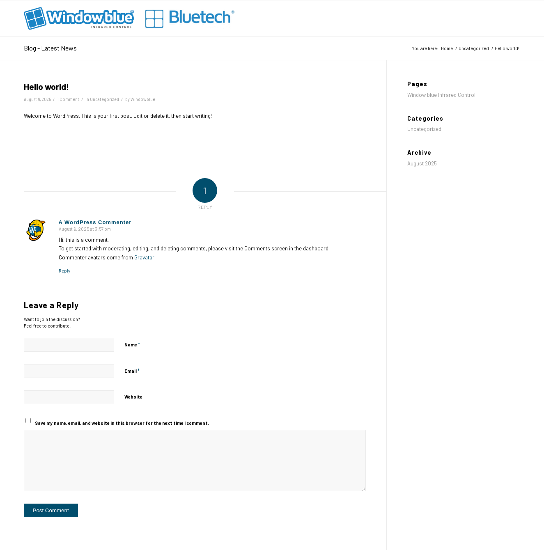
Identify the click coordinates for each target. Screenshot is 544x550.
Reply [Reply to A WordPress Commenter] (64, 270)
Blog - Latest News (50, 48)
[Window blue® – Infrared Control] (131, 18)
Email (132, 370)
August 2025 (422, 163)
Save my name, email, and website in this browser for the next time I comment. (122, 423)
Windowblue (143, 99)
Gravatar (144, 257)
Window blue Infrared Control (441, 95)
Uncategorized (104, 99)
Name (132, 344)
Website (133, 396)
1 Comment (68, 99)
